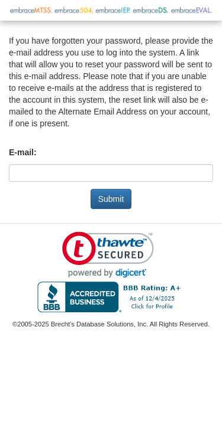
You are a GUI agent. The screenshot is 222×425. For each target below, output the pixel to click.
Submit (111, 199)
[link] (108, 255)
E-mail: (23, 152)
